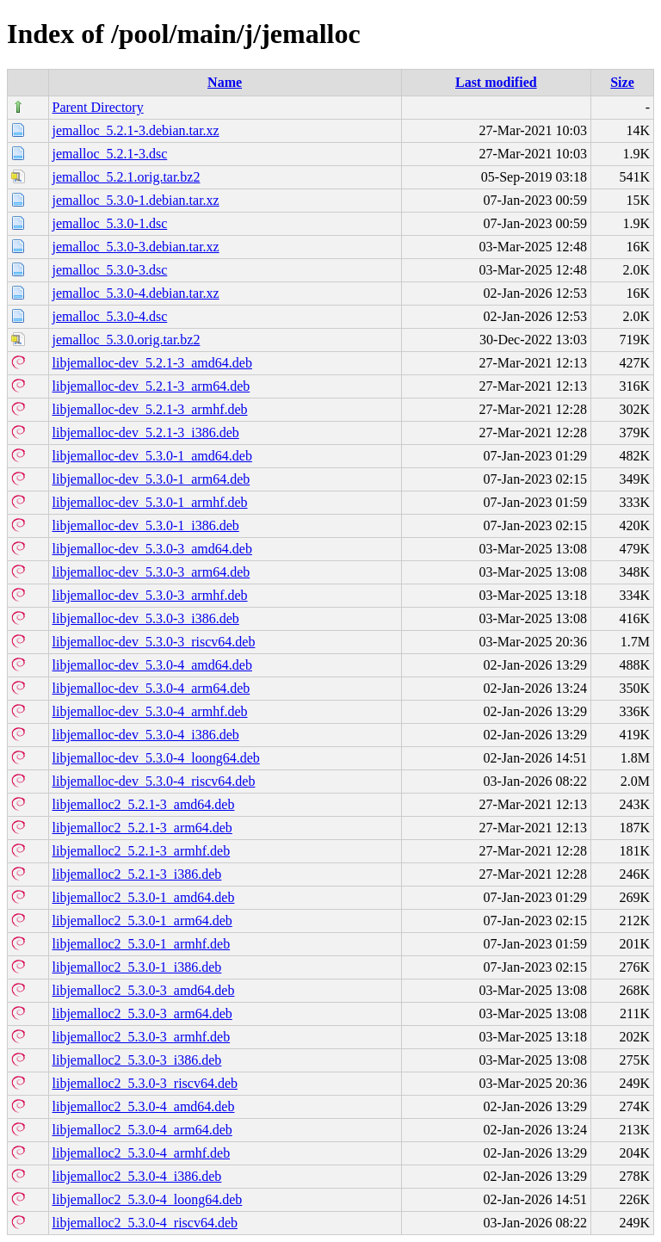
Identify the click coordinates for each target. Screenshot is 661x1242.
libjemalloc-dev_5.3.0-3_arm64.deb (151, 572)
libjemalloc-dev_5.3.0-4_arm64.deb (151, 688)
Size (622, 82)
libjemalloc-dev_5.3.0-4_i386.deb (146, 734)
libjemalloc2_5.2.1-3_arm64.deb (142, 827)
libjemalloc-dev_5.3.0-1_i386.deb (146, 525)
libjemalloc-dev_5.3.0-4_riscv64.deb (154, 781)
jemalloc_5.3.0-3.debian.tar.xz (136, 246)
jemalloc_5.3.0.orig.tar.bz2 (127, 339)
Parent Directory (98, 107)
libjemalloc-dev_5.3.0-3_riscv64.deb (154, 641)
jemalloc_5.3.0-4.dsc (110, 316)
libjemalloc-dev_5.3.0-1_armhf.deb (150, 502)
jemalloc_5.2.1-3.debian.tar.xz (136, 130)
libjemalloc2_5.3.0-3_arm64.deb (142, 1013)
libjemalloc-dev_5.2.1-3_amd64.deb (152, 362)
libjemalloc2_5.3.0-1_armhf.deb (142, 943)
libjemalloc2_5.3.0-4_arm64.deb (142, 1129)
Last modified (496, 82)
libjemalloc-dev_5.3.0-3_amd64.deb (152, 548)
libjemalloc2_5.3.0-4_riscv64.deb (145, 1222)
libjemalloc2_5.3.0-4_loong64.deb (148, 1199)
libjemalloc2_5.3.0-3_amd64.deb (144, 990)
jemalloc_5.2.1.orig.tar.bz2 (127, 177)
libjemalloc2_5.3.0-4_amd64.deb (144, 1106)
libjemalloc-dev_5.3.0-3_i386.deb (146, 618)
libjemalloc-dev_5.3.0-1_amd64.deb (152, 455)
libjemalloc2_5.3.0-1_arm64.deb (142, 920)
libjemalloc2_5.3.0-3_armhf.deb (142, 1036)
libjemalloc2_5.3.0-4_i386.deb (137, 1176)
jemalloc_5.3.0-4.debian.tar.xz (136, 293)
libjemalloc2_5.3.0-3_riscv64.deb (145, 1083)
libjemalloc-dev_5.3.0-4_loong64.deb (156, 758)
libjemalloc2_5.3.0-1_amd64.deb (144, 897)
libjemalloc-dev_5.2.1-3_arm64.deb (151, 386)
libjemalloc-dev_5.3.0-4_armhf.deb (150, 711)
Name (224, 82)
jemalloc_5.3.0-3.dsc (110, 270)
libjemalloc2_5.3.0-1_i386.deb (137, 967)
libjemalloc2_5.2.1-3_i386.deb (137, 874)
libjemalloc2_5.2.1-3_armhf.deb (142, 850)
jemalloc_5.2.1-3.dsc (110, 153)
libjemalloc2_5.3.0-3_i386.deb (137, 1060)
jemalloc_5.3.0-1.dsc (110, 223)
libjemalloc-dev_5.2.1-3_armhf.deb (150, 409)
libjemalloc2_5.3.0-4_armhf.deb (142, 1153)
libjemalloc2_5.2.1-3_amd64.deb (144, 804)
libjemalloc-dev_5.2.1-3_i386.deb (146, 432)
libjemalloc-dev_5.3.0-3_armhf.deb (150, 595)
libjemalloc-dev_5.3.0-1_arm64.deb (151, 479)
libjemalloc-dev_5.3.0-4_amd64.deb (152, 665)
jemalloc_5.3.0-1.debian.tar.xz (136, 200)
